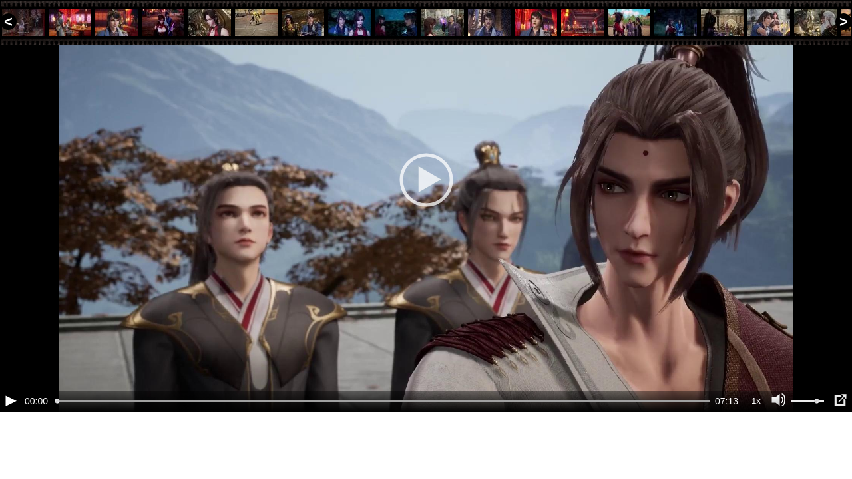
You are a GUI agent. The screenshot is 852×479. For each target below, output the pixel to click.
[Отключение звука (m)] (779, 446)
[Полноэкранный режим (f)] (840, 446)
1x (756, 446)
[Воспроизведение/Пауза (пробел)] (11, 446)
